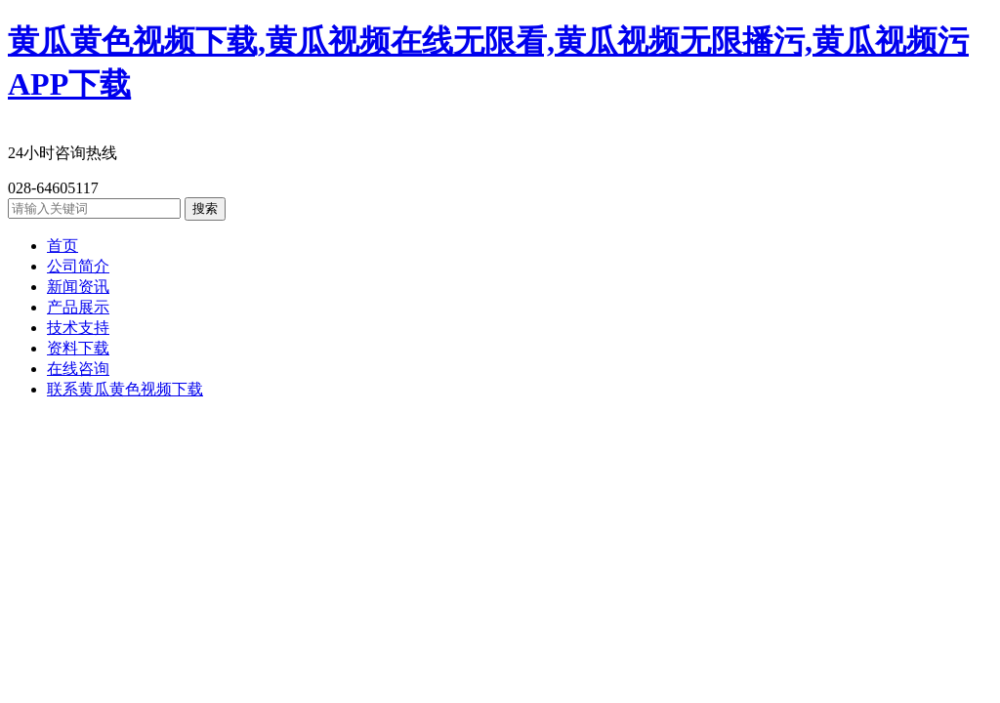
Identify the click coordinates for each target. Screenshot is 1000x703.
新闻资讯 (78, 286)
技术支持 (78, 327)
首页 (62, 245)
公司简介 (78, 266)
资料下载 (78, 348)
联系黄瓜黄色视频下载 (125, 389)
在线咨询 (78, 368)
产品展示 (78, 307)
